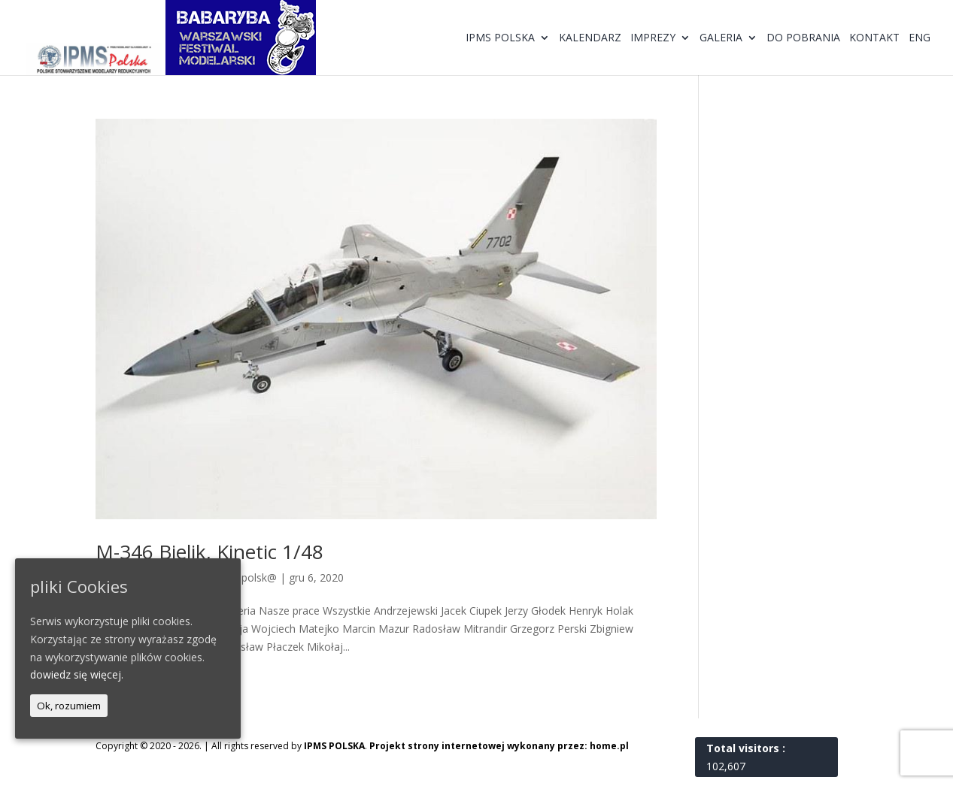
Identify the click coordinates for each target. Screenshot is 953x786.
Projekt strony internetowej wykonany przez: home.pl (499, 745)
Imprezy (652, 38)
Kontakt (874, 38)
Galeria (721, 38)
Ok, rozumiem (69, 705)
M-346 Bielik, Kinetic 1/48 (209, 551)
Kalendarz (590, 38)
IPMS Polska (500, 38)
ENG (919, 38)
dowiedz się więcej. (76, 674)
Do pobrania (803, 38)
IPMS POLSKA (334, 745)
